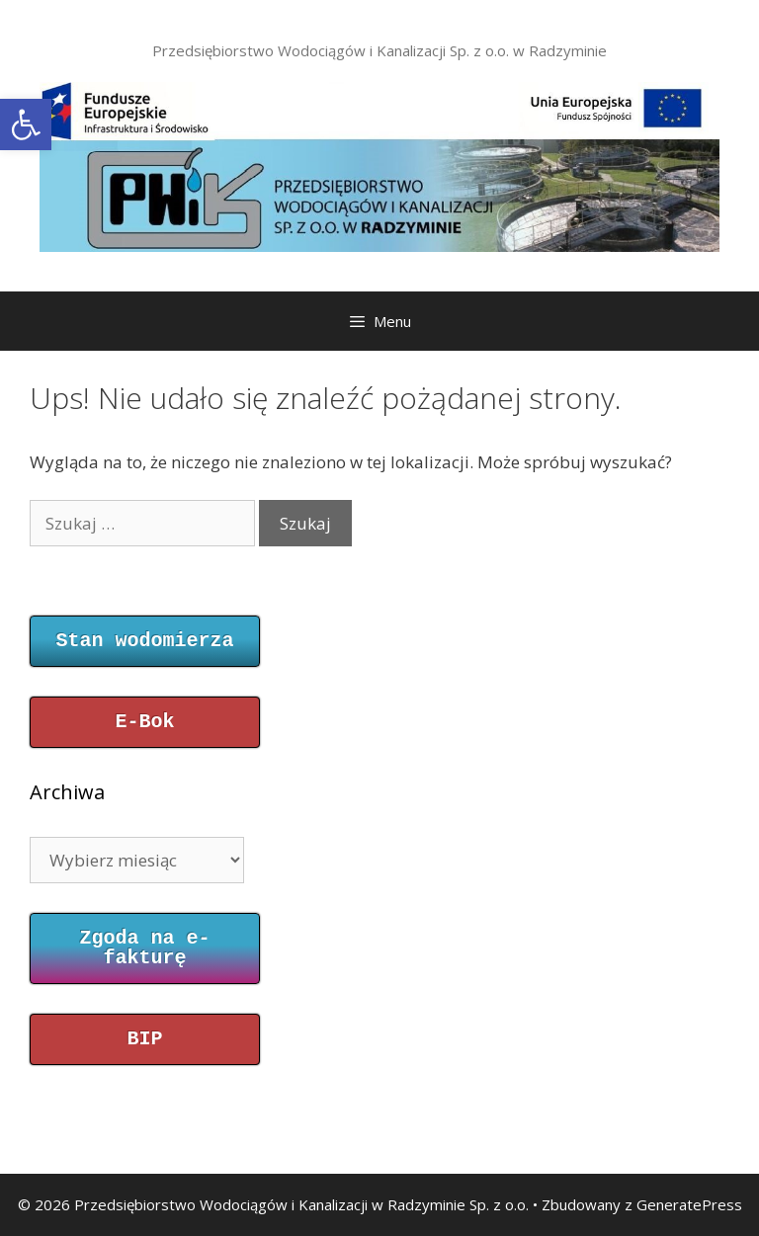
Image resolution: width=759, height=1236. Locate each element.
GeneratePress (689, 1204)
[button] (25, 124)
